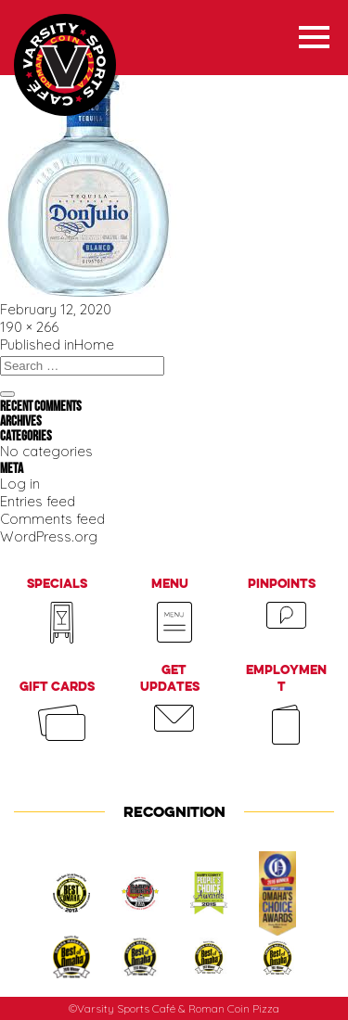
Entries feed (37, 501)
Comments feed (52, 519)
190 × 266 (29, 327)
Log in (20, 483)
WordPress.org (48, 536)
